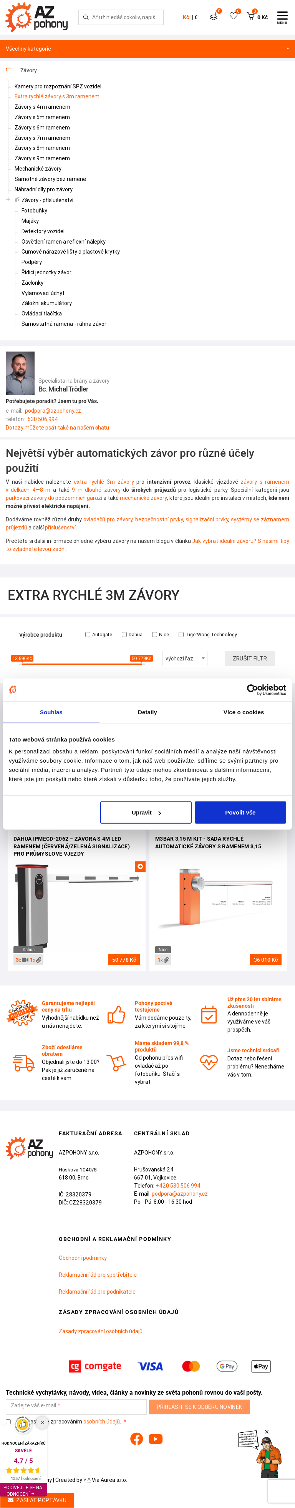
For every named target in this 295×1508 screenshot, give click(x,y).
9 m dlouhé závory (96, 489)
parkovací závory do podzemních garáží (54, 497)
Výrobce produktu (40, 635)
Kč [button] (186, 17)
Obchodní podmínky (83, 1257)
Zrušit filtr (250, 658)
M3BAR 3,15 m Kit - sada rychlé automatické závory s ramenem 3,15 (208, 842)
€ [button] (195, 17)
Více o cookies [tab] (244, 711)
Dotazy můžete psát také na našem (57, 427)
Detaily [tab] (147, 711)
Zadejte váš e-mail (33, 1405)
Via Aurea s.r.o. (105, 1479)
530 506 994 (43, 419)
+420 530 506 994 (178, 1185)
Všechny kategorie (147, 49)
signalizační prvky (207, 519)
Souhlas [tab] (51, 711)
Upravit (146, 812)
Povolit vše (240, 812)
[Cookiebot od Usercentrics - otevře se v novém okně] (252, 689)
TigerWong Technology (208, 634)
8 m (45, 489)
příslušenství (60, 527)
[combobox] (184, 658)
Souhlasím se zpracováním (64, 1421)
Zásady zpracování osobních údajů (101, 1331)
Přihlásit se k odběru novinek (199, 1406)
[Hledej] (86, 17)
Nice (160, 634)
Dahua (132, 634)
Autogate (98, 634)
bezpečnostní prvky (159, 519)
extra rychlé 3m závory (104, 481)
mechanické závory (143, 497)
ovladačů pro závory (108, 519)
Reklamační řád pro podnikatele (97, 1291)
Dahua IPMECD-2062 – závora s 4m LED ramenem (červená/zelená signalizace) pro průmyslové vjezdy (71, 846)
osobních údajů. (102, 1421)
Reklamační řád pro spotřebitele (98, 1274)
